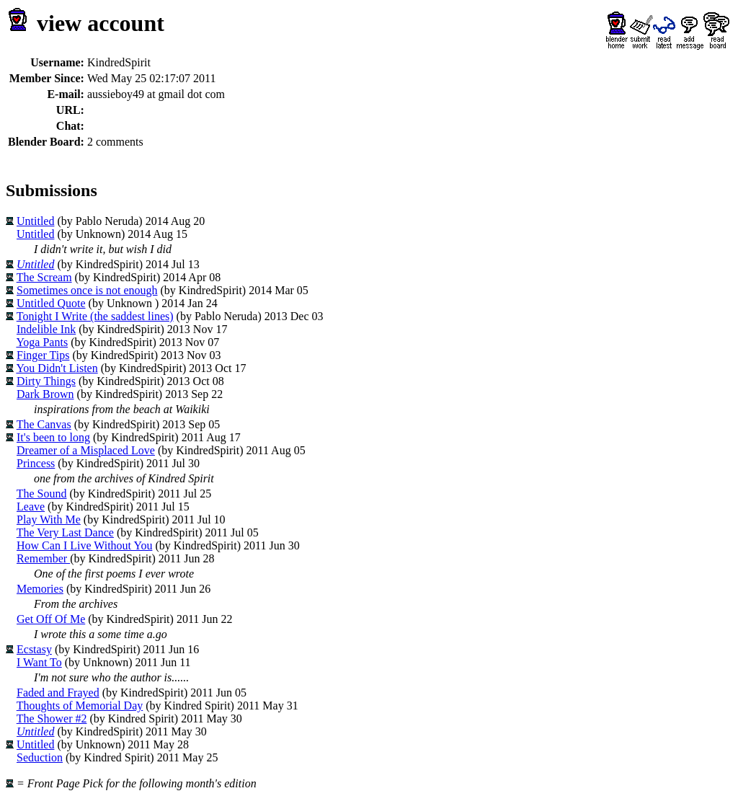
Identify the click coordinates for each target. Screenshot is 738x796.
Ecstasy (34, 649)
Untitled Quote (51, 303)
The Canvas (44, 424)
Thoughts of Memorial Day (80, 705)
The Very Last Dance (65, 532)
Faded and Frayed (58, 692)
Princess (36, 463)
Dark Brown (45, 394)
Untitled (35, 221)
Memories (40, 589)
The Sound (42, 493)
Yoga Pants (42, 342)
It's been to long (53, 437)
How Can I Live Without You (84, 545)
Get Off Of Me (51, 619)
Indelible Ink (46, 329)
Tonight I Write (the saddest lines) (95, 316)
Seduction (40, 757)
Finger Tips (43, 355)
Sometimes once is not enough (87, 290)
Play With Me (49, 519)
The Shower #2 (52, 718)
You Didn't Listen (56, 368)
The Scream (44, 277)
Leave (31, 506)
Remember (43, 558)
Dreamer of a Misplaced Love (86, 450)
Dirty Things (46, 381)
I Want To (39, 662)
